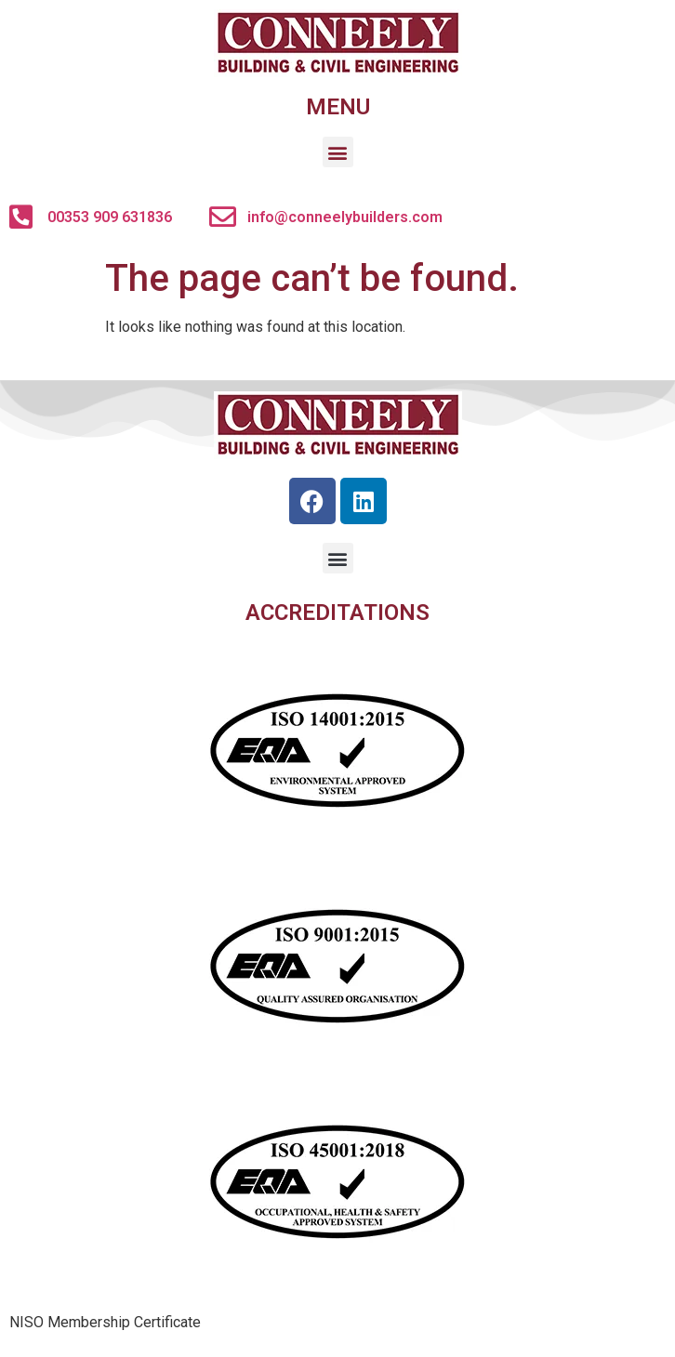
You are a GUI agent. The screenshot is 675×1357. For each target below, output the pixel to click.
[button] (338, 152)
